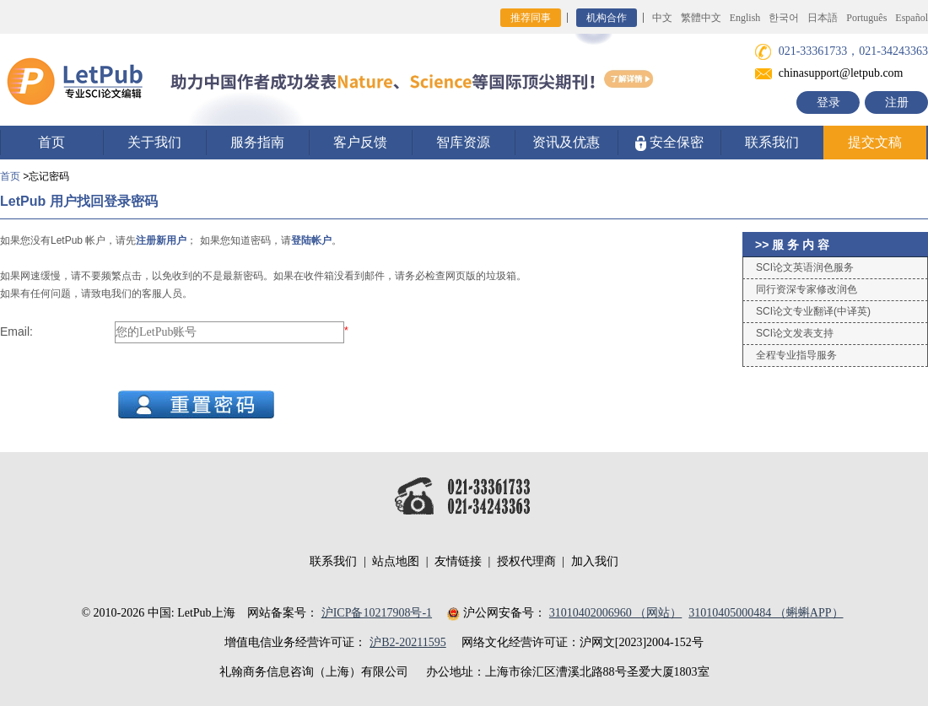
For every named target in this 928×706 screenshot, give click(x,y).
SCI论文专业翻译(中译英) (813, 311)
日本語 (822, 18)
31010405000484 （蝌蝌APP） (765, 612)
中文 (662, 18)
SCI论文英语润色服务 (805, 267)
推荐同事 (530, 18)
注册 (897, 102)
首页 (51, 142)
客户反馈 (360, 142)
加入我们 (594, 561)
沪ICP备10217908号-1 (376, 612)
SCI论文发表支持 (795, 333)
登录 (828, 102)
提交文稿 (875, 142)
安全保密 (669, 143)
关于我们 (154, 142)
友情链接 (458, 561)
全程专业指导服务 (796, 355)
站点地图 (395, 561)
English (745, 18)
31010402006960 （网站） (616, 612)
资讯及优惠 (566, 142)
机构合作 (606, 18)
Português (866, 18)
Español (911, 18)
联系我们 (772, 142)
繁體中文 (701, 18)
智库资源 (463, 142)
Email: (16, 331)
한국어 (784, 18)
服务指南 (257, 142)
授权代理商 (526, 561)
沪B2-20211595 (407, 642)
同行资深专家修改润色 (806, 289)
